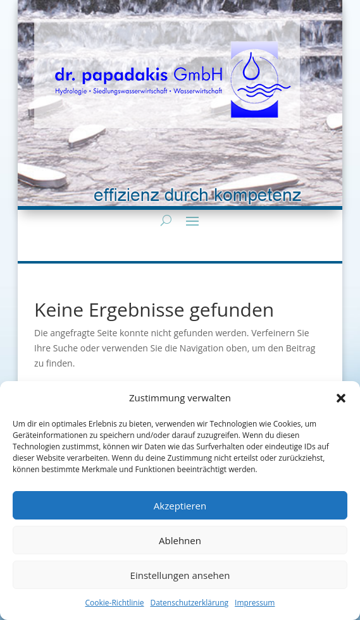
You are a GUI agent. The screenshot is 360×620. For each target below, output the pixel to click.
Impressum (255, 602)
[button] (341, 398)
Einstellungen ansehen (180, 575)
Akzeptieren (180, 505)
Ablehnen (180, 540)
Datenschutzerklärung (189, 602)
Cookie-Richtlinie (114, 602)
